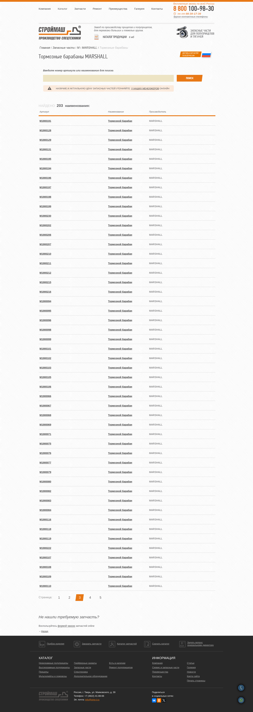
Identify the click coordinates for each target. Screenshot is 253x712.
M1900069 (45, 424)
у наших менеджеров (145, 88)
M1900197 (45, 187)
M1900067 (45, 405)
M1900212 (45, 272)
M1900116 (45, 519)
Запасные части (82, 667)
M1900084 (45, 510)
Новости (191, 672)
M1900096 (45, 320)
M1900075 (45, 443)
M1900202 (45, 225)
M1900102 (45, 358)
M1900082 (45, 491)
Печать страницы (196, 680)
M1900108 (45, 567)
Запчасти (80, 8)
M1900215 (45, 282)
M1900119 (45, 538)
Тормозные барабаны (113, 47)
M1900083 (45, 500)
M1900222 (45, 548)
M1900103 (45, 367)
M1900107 (45, 557)
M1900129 (45, 139)
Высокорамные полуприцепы (54, 667)
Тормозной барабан (120, 121)
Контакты (157, 8)
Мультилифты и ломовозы (53, 676)
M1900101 (45, 348)
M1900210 (45, 253)
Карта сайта (193, 676)
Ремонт (97, 8)
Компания (45, 8)
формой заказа (66, 625)
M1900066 (45, 396)
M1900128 (45, 130)
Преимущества (118, 8)
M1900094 (45, 301)
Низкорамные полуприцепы (53, 663)
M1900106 (45, 386)
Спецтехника (81, 672)
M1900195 (45, 158)
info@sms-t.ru (92, 699)
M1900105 (45, 377)
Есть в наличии (117, 663)
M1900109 (45, 576)
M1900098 (45, 329)
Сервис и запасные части (165, 667)
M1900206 (45, 234)
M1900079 (45, 472)
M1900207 (45, 244)
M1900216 (45, 291)
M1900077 (45, 462)
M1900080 (45, 481)
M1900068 (45, 415)
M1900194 (45, 168)
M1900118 (45, 529)
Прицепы (43, 672)
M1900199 (45, 206)
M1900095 (45, 310)
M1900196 (45, 177)
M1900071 (45, 434)
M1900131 (45, 149)
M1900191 (45, 121)
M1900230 (45, 215)
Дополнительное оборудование (90, 676)
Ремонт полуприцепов (121, 667)
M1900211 (45, 263)
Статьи (190, 663)
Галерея (139, 8)
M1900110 (45, 586)
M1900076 (45, 453)
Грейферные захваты (85, 663)
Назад (44, 631)
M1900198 (45, 196)
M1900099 (45, 339)
